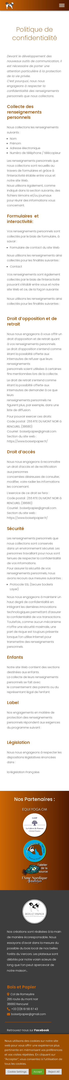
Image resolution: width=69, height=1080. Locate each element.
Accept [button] (38, 1071)
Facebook (41, 1030)
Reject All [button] (53, 1071)
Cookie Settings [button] (17, 1071)
